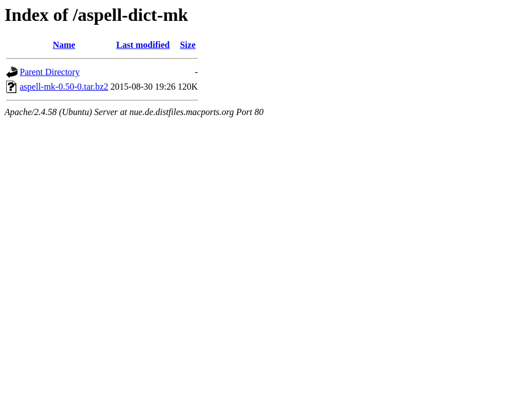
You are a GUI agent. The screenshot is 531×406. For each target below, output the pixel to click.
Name (63, 45)
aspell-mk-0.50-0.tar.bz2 (64, 86)
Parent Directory (50, 72)
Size (188, 45)
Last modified (143, 45)
